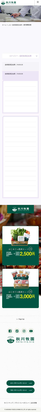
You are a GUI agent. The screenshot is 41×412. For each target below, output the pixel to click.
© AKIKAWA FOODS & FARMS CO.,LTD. (15, 409)
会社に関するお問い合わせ (18, 383)
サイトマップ (8, 403)
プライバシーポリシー (22, 403)
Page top (21, 319)
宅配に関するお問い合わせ (18, 390)
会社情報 (34, 403)
